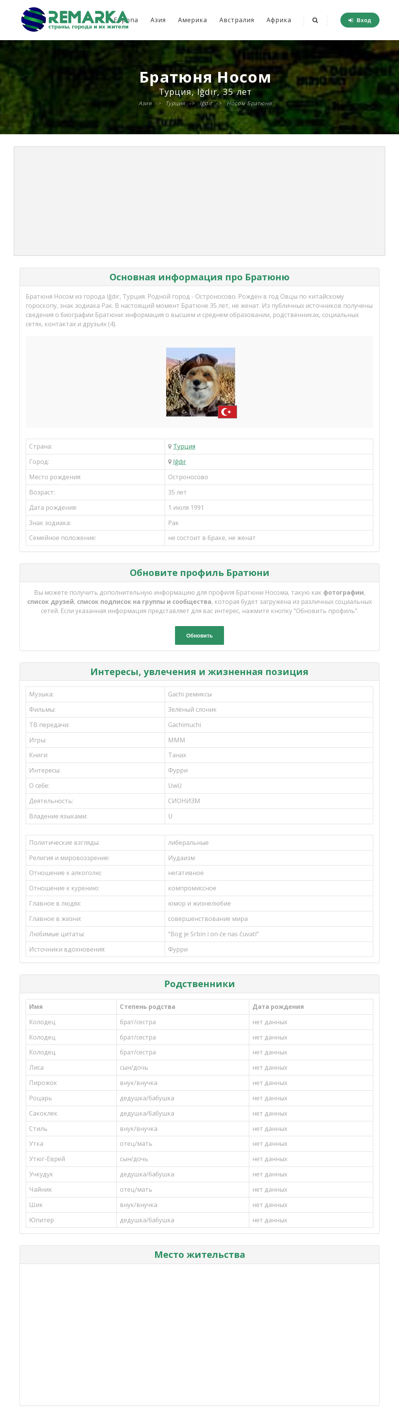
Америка (192, 20)
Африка (279, 20)
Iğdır (179, 461)
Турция (184, 446)
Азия (158, 20)
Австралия (236, 20)
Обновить (199, 635)
